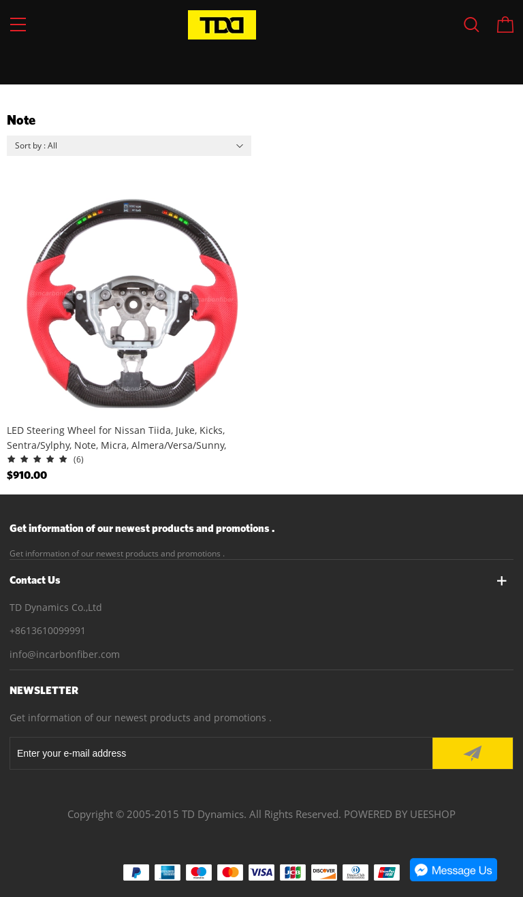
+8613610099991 (48, 630)
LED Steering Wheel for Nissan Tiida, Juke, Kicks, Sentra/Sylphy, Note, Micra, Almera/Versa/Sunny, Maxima (116, 438)
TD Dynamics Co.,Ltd (56, 607)
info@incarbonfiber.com (65, 654)
